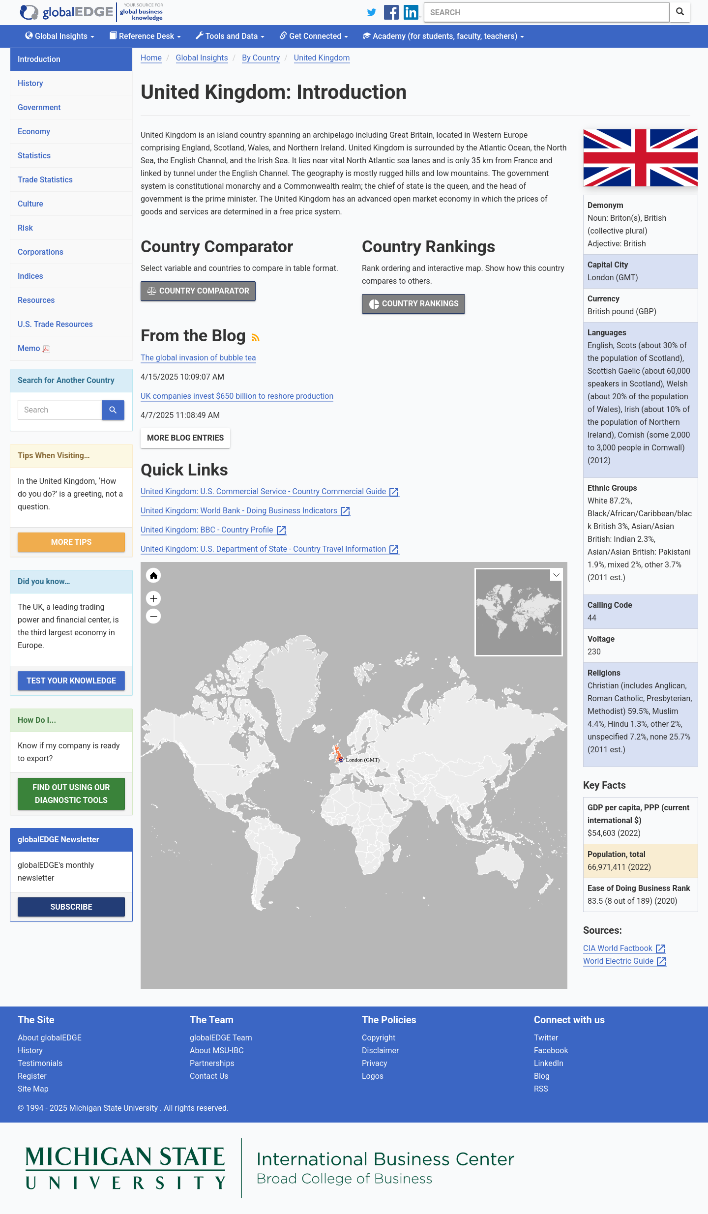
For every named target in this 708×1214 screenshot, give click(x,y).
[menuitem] (406, 801)
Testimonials (40, 1063)
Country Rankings (413, 304)
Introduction (39, 59)
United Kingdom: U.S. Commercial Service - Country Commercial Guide (270, 492)
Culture (30, 203)
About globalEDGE (50, 1037)
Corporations (40, 252)
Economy (34, 131)
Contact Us (209, 1076)
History (30, 83)
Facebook (551, 1050)
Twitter (546, 1037)
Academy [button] (443, 36)
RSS (541, 1089)
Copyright (378, 1037)
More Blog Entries (185, 438)
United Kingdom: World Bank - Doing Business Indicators (246, 511)
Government (39, 107)
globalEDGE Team (221, 1037)
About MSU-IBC (217, 1050)
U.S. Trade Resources (55, 324)
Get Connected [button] (313, 36)
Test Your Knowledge (71, 680)
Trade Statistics (45, 179)
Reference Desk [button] (145, 36)
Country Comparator (198, 291)
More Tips (71, 542)
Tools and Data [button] (230, 36)
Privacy (374, 1063)
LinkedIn (548, 1063)
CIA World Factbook (624, 949)
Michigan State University (114, 1108)
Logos (373, 1076)
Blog (542, 1076)
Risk (25, 228)
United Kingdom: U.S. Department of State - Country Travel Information (270, 549)
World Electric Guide (625, 961)
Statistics (34, 155)
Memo (34, 348)
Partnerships (212, 1063)
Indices (30, 276)
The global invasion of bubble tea (198, 357)
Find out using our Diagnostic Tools (71, 794)
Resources (36, 300)
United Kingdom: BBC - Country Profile (214, 530)
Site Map (33, 1089)
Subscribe (71, 907)
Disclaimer (380, 1050)
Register (32, 1076)
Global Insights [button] (59, 36)
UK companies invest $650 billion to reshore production (237, 396)
